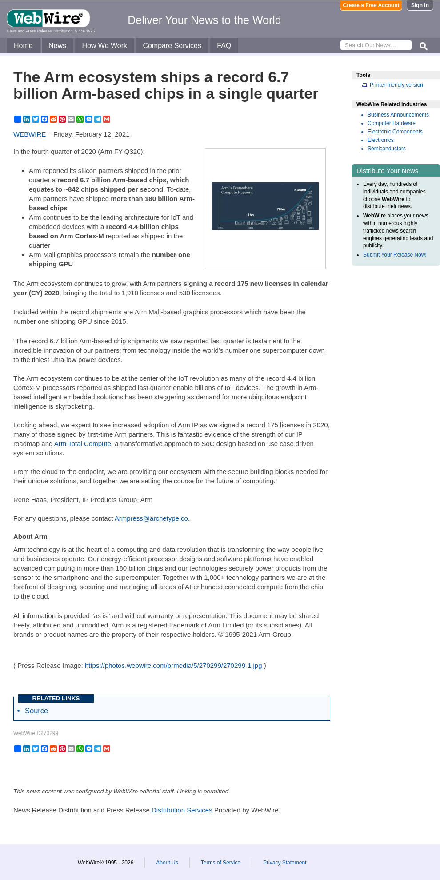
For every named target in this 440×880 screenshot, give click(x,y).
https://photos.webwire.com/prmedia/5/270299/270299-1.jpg (173, 665)
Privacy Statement (284, 863)
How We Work (104, 45)
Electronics (381, 140)
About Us (167, 863)
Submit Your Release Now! (395, 255)
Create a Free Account (371, 5)
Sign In (420, 5)
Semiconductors (387, 148)
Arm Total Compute (82, 443)
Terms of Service (220, 863)
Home (23, 45)
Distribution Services (182, 810)
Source (36, 711)
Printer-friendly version (396, 85)
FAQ (224, 45)
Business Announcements (398, 115)
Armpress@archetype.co (151, 518)
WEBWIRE (29, 134)
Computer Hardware (392, 123)
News (57, 45)
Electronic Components (395, 132)
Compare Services (172, 45)
